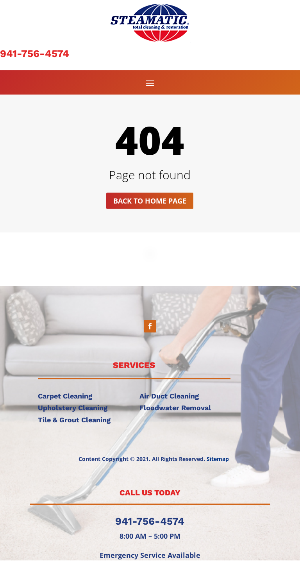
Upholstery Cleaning (72, 408)
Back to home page (149, 200)
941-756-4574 (34, 53)
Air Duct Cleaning (169, 396)
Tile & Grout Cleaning (74, 420)
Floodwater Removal (175, 408)
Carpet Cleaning (65, 396)
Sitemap (218, 459)
